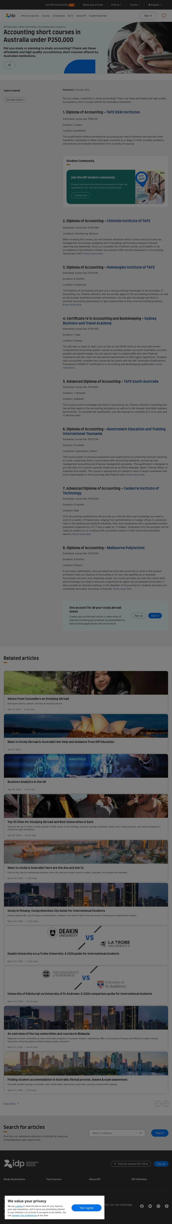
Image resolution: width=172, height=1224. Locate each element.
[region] (54, 1207)
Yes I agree (86, 1207)
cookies (19, 1206)
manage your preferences (24, 1215)
